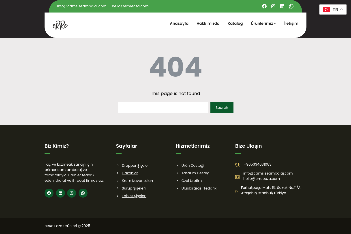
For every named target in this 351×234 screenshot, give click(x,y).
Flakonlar (130, 173)
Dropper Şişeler (135, 165)
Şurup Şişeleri (134, 188)
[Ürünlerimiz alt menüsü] (275, 23)
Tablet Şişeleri (134, 195)
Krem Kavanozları (137, 180)
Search (222, 107)
